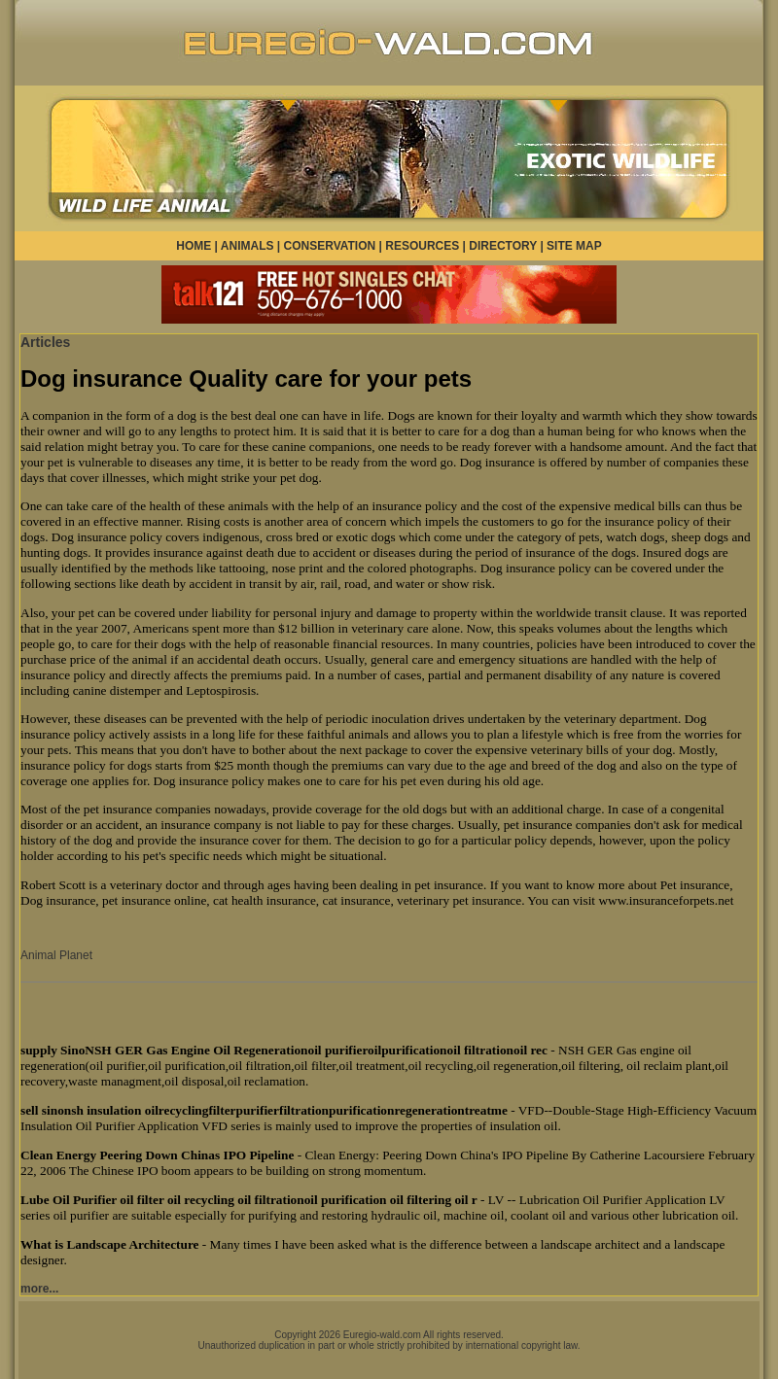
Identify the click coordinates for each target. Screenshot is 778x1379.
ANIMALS (247, 246)
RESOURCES (422, 246)
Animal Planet (56, 955)
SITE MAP (574, 246)
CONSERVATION (330, 246)
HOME (193, 246)
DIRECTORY (503, 246)
